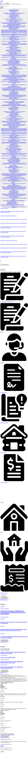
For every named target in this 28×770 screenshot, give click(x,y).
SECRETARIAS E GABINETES (14, 9)
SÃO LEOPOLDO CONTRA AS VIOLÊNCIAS (18, 80)
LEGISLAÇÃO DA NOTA (19, 96)
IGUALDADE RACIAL (19, 30)
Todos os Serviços (4, 598)
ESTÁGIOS (19, 17)
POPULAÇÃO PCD (13, 30)
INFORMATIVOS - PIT (18, 47)
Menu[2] (1, 1)
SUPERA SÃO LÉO (16, 26)
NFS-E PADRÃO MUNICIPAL (14, 93)
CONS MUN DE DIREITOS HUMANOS (11, 32)
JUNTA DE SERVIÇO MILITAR (14, 15)
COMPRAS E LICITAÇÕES (13, 20)
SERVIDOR (13, 100)
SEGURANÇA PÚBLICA (13, 78)
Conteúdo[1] (2, 0)
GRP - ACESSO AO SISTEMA (8, 101)
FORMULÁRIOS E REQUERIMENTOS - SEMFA (19, 186)
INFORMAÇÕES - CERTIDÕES (16, 43)
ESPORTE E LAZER (13, 136)
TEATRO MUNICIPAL (13, 23)
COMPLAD (23, 55)
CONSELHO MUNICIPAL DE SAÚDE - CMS (19, 76)
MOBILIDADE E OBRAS (13, 165)
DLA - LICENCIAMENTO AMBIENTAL (13, 61)
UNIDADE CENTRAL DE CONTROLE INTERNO (17, 82)
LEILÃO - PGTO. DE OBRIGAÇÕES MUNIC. (11, 41)
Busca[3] (1, 2)
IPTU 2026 (23, 90)
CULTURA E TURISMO (13, 120)
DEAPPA (17, 60)
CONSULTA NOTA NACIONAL (17, 95)
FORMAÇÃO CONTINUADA (20, 36)
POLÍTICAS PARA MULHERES (13, 69)
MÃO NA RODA (14, 104)
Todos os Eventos (4, 672)
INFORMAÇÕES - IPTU (13, 144)
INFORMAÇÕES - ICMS (17, 44)
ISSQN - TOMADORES (13, 97)
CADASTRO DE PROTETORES (14, 73)
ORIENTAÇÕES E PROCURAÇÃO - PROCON (14, 89)
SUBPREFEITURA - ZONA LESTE (6, 81)
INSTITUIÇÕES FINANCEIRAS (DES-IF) (7, 99)
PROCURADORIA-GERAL (13, 169)
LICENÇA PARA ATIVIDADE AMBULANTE (13, 88)
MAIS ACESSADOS (4, 272)
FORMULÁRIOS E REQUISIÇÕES (9, 75)
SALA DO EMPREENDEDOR (9, 102)
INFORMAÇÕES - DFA (6, 64)
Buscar (2, 7)
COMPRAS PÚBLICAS (6, 104)
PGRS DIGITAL (20, 68)
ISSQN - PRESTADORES (13, 92)
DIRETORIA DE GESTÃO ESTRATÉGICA (20, 153)
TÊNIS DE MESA (16, 39)
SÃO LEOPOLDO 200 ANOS (5, 22)
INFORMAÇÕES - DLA (14, 64)
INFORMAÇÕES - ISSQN (10, 47)
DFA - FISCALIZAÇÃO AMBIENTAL (14, 161)
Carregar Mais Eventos (4, 671)
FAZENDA (13, 40)
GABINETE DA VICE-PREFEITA (14, 16)
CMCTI (13, 124)
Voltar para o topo (4, 670)
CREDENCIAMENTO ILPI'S (19, 132)
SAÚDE (13, 74)
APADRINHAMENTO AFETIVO (6, 34)
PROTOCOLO (19, 90)
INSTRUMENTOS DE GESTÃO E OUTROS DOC (14, 77)
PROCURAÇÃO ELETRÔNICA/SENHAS (10, 90)
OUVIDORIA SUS (9, 76)
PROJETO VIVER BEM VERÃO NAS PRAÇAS (9, 38)
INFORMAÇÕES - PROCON (7, 111)
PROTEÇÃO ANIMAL (13, 72)
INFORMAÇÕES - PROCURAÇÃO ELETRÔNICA (13, 148)
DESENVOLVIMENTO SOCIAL (13, 28)
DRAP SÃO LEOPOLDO (23, 41)
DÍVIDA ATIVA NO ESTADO (6, 43)
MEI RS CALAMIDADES (22, 124)
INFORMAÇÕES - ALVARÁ (13, 103)
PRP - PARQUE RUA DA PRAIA (14, 65)
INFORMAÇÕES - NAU (21, 64)
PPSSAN (25, 132)
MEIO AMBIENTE (13, 157)
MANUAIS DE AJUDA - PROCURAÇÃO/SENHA (14, 50)
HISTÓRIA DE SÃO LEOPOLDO (10, 105)
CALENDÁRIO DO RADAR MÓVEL (18, 177)
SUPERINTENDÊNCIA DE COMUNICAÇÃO (13, 13)
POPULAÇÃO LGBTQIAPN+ (17, 128)
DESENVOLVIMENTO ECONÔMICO (13, 25)
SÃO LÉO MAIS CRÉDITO (21, 104)
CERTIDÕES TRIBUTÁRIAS (13, 86)
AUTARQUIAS (13, 18)
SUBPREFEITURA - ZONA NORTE (18, 81)
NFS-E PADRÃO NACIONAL (13, 94)
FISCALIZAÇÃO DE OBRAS (17, 55)
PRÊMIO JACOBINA (4, 128)
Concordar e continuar (4, 736)
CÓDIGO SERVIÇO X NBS (21, 194)
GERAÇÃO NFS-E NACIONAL (7, 95)
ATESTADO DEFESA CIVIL (8, 177)
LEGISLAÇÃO (10, 51)
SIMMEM (7, 23)
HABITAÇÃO (13, 56)
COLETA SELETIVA (15, 68)
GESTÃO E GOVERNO (13, 54)
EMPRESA (13, 91)
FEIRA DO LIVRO (13, 22)
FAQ (16, 194)
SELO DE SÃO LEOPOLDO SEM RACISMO (14, 31)
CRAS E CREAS (12, 132)
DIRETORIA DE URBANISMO (7, 55)
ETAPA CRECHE (16, 37)
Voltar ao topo (4, 596)
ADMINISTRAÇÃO (13, 115)
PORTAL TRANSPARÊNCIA (13, 107)
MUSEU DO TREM (19, 22)
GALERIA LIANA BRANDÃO (16, 24)
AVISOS (2, 41)
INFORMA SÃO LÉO (14, 14)
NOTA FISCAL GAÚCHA (16, 51)
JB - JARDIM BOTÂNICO (5, 65)
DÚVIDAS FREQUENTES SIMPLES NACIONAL (14, 53)
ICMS (11, 190)
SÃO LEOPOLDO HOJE (19, 105)
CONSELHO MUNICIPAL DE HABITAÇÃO (8, 57)
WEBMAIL (23, 101)
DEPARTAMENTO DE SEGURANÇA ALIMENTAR (19, 34)
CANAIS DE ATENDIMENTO (11, 194)
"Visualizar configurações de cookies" (7, 682)
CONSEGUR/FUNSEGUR (6, 79)
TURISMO (2, 105)
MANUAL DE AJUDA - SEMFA (10, 96)
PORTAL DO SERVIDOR (17, 101)
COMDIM (14, 70)
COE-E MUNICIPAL (7, 36)
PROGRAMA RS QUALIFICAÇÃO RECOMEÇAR (17, 27)
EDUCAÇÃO (13, 35)
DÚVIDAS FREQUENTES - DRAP (14, 140)
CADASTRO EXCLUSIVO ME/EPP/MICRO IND (14, 21)
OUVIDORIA (24, 89)
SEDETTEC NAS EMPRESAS (8, 26)
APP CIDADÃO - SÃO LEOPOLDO (14, 84)
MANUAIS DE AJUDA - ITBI (14, 49)
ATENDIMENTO (4, 59)
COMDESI (10, 124)
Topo (2, 751)
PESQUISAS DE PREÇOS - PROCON (18, 111)
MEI (11, 104)
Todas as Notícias (4, 642)
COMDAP (7, 124)
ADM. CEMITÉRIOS (8, 68)
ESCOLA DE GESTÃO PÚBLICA (12, 17)
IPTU (3, 88)
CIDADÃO (13, 83)
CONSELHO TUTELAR (5, 132)
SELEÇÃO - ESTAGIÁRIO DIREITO (14, 71)
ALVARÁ (3, 124)
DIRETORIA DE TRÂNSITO (15, 79)
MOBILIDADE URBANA (13, 67)
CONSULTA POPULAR (14, 11)
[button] (18, 10)
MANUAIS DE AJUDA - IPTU (14, 46)
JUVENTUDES (10, 128)
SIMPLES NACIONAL (13, 52)
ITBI (5, 88)
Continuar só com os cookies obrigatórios (7, 734)
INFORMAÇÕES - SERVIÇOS (13, 42)
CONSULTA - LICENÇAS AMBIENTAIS (14, 62)
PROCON (13, 12)
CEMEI (3, 36)
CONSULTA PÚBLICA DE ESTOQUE (7, 173)
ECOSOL (16, 124)
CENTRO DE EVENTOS (9, 19)
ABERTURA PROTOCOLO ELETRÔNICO (14, 87)
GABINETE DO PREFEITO (13, 10)
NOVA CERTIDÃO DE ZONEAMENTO (7, 153)
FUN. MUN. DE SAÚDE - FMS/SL (18, 19)
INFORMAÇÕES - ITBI (13, 48)
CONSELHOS (13, 36)
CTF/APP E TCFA (13, 60)
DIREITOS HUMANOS (13, 29)
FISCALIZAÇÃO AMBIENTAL (6, 186)
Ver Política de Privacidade (5, 735)
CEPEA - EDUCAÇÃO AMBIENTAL (12, 59)
